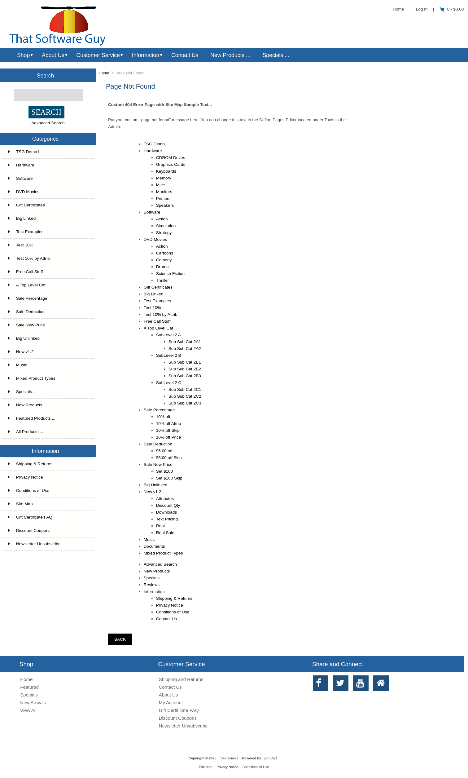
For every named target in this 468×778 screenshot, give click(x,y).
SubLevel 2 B (168, 355)
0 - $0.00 (452, 9)
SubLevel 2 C (169, 382)
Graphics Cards (170, 164)
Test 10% (47, 245)
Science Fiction (170, 273)
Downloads (166, 512)
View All (28, 710)
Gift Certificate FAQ (30, 517)
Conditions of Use (28, 490)
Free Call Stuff (47, 271)
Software (47, 178)
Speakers (165, 205)
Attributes (165, 498)
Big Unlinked (47, 338)
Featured (29, 687)
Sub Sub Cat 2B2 (184, 369)
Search (45, 75)
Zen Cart (270, 758)
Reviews (152, 584)
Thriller (162, 280)
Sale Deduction (47, 311)
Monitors (164, 191)
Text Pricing (167, 519)
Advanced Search (47, 123)
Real (160, 526)
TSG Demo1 (47, 151)
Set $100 (164, 471)
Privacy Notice (25, 477)
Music (47, 365)
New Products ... (230, 55)
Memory (163, 178)
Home (398, 9)
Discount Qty (168, 505)
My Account (171, 702)
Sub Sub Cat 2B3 (184, 376)
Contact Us (184, 55)
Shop (23, 55)
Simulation (166, 225)
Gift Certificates (47, 205)
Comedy (164, 260)
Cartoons (164, 253)
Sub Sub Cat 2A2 (184, 348)
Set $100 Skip (169, 478)
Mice (160, 185)
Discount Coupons (29, 530)
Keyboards (166, 171)
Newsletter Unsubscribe (34, 544)
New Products (157, 571)
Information (145, 55)
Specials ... (276, 55)
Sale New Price (47, 325)
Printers (163, 198)
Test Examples (47, 231)
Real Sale (165, 532)
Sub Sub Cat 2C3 (184, 403)
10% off (163, 416)
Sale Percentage (47, 298)
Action (162, 219)
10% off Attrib (168, 423)
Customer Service (98, 55)
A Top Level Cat (27, 285)
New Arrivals (33, 702)
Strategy (164, 232)
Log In (422, 9)
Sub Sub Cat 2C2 (184, 396)
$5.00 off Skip (169, 457)
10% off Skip (168, 430)
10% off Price (168, 437)
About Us (53, 55)
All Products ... (25, 431)
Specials (152, 578)
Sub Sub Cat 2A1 (184, 341)
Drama (162, 266)
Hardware (47, 165)
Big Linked (47, 218)
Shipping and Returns (181, 679)
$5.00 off (164, 451)
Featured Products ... (31, 418)
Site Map (20, 504)
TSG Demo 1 (228, 758)
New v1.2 (47, 351)
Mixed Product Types (47, 378)
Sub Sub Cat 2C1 (184, 389)
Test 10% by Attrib (47, 258)
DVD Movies (47, 191)
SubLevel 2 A (168, 335)
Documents (154, 546)
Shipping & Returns (30, 464)
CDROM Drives (170, 157)
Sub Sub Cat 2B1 (184, 362)
